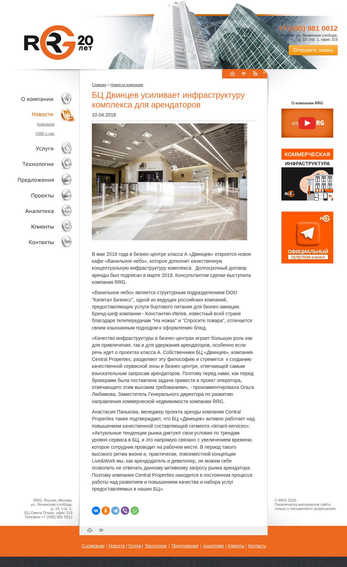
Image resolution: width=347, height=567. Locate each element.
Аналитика (38, 211)
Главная (99, 85)
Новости (39, 114)
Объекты (38, 179)
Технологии (38, 164)
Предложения (185, 545)
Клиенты (38, 226)
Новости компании (126, 85)
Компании (46, 124)
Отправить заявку (313, 50)
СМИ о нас (45, 133)
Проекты (38, 195)
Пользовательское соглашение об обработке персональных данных (304, 515)
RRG (58, 42)
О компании (38, 98)
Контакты (38, 242)
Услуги (38, 148)
